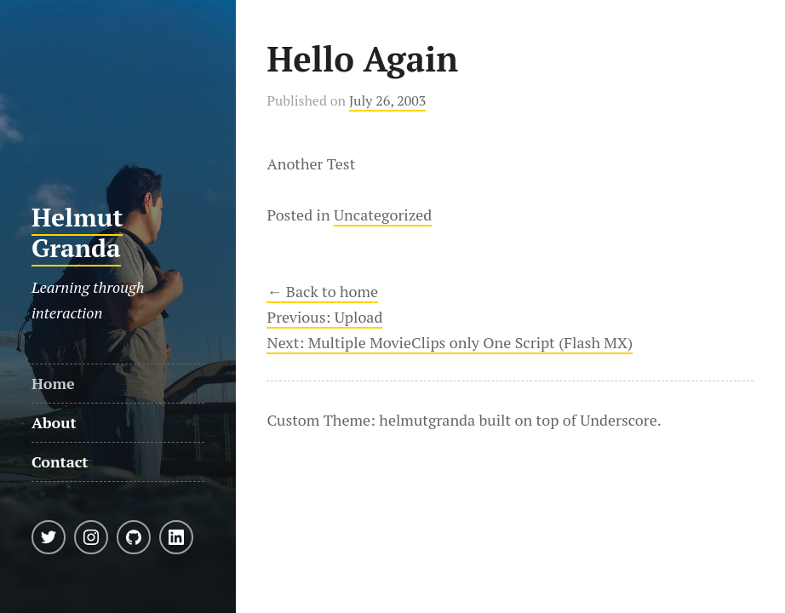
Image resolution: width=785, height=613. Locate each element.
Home (53, 383)
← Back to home (322, 291)
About (54, 422)
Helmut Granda (77, 232)
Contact (60, 461)
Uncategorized (383, 214)
